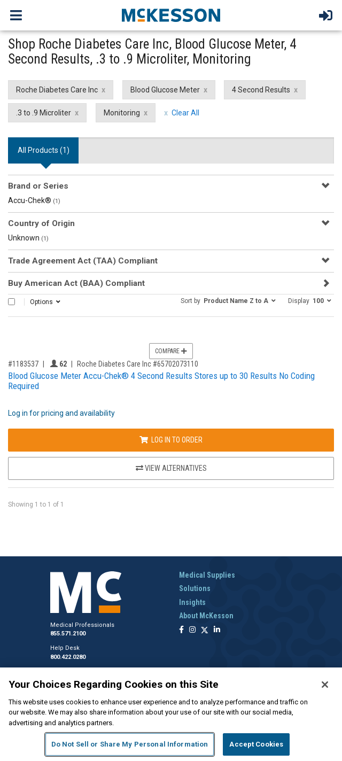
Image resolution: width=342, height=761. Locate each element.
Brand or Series (38, 186)
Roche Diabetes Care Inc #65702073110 (137, 364)
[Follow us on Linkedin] (217, 630)
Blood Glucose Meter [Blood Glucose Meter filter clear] (165, 90)
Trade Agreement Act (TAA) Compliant (83, 261)
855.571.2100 (68, 633)
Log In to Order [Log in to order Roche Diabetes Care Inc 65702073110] (171, 440)
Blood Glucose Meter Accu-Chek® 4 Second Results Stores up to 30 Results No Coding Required (161, 380)
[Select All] (11, 301)
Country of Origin (41, 223)
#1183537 (23, 364)
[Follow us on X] (204, 630)
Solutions (195, 588)
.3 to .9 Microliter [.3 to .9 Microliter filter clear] (43, 112)
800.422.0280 (68, 657)
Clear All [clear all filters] (185, 112)
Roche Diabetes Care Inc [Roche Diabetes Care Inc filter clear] (57, 90)
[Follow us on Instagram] (192, 630)
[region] (171, 714)
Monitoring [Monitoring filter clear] (122, 112)
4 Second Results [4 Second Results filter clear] (261, 90)
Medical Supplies (207, 575)
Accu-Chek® (34, 200)
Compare (171, 351)
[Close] (325, 684)
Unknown (28, 238)
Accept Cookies (256, 744)
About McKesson (206, 615)
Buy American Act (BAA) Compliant (76, 283)
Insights (192, 602)
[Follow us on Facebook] (181, 630)
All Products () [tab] (43, 150)
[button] (228, 300)
